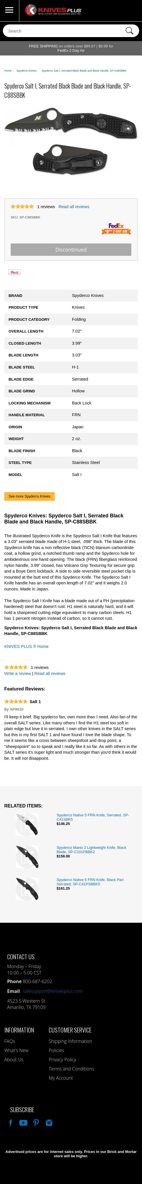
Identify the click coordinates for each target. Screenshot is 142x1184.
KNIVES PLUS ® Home (26, 646)
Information (19, 1029)
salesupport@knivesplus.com (53, 991)
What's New (16, 1050)
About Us (13, 1059)
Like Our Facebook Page (10, 1122)
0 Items (132, 10)
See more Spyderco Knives (29, 496)
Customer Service (70, 1029)
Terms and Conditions (71, 1069)
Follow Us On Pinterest (35, 1122)
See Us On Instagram (48, 1122)
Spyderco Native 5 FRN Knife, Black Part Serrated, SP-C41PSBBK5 (90, 882)
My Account (61, 1078)
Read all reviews (74, 206)
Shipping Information (70, 1041)
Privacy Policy (62, 1059)
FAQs (9, 1041)
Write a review (17, 673)
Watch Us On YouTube (23, 1122)
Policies (56, 1050)
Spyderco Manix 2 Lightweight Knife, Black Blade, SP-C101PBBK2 (91, 849)
